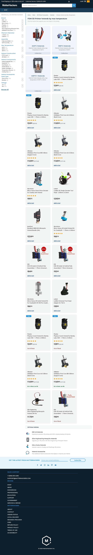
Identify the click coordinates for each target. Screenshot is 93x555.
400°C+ (5, 51)
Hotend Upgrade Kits (8, 61)
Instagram (44, 465)
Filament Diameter (7, 33)
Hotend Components (8, 59)
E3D (4, 20)
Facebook (37, 465)
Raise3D (5, 27)
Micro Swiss (6, 23)
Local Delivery (13, 517)
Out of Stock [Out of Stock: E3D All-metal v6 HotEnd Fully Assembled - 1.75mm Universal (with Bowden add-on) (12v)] (57, 421)
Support (10, 498)
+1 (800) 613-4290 (41, 1)
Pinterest (52, 465)
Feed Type (4, 76)
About (9, 509)
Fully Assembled (7, 41)
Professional (12, 492)
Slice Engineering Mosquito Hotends (11, 29)
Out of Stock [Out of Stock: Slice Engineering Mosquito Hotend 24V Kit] (30, 421)
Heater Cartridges (7, 68)
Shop (9, 485)
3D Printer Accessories (42, 15)
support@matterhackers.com (19, 478)
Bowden (5, 80)
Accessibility (12, 533)
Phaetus (5, 25)
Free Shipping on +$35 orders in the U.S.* (12, 1)
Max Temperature (7, 45)
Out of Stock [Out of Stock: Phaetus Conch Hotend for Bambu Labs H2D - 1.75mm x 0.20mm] (57, 348)
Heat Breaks (6, 65)
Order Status (12, 514)
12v (4, 85)
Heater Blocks (6, 67)
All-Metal (5, 57)
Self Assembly (7, 43)
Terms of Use (12, 530)
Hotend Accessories (8, 74)
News (9, 487)
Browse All (5, 89)
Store (33, 15)
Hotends (52, 15)
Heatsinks (5, 63)
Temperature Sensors (8, 70)
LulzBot (5, 22)
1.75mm (5, 35)
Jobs (9, 522)
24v (4, 86)
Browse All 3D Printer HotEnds (12, 14)
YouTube (55, 465)
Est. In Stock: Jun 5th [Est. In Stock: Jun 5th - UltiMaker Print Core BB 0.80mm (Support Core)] (59, 386)
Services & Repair (13, 503)
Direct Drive (6, 78)
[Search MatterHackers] (74, 5)
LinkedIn (48, 465)
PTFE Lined (6, 55)
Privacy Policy (12, 527)
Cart (85, 1)
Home (29, 15)
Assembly (4, 39)
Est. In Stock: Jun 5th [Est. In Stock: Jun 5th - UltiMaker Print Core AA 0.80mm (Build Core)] (32, 386)
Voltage (4, 83)
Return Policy (12, 525)
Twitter (41, 465)
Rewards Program (14, 520)
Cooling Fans (6, 72)
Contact (10, 512)
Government (12, 500)
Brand (3, 18)
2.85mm (5, 36)
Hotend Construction (8, 53)
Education (11, 495)
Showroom (11, 490)
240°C (4, 47)
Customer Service (31, 1)
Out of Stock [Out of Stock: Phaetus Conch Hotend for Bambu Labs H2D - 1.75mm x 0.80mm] (30, 348)
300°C (5, 49)
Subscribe (77, 460)
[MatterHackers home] (9, 5)
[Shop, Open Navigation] (4, 10)
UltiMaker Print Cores (9, 30)
